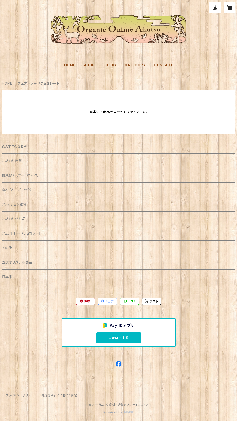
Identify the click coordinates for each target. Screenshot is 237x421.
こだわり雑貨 (12, 161)
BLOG (111, 65)
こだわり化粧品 (14, 219)
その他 (7, 248)
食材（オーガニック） (17, 190)
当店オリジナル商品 (17, 262)
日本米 (7, 277)
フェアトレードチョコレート (22, 233)
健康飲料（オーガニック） (20, 175)
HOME (69, 65)
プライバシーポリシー (20, 395)
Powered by (118, 412)
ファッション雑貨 (14, 204)
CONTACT (163, 65)
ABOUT (90, 65)
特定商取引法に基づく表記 (59, 395)
